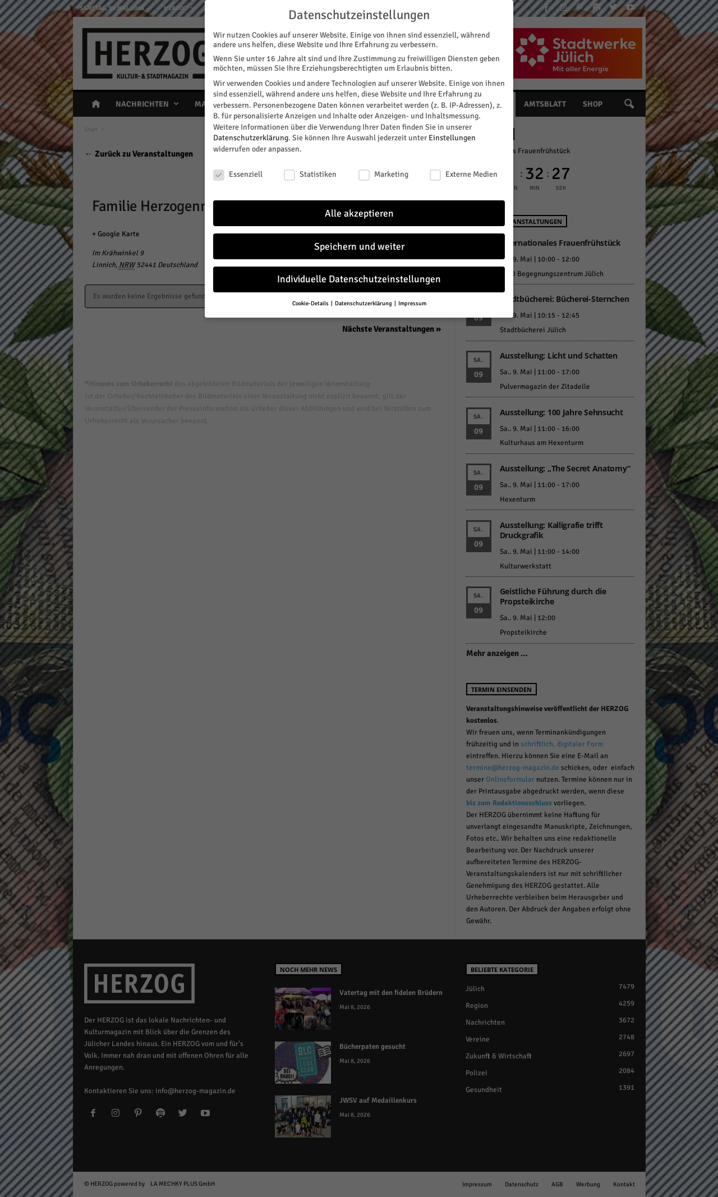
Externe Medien (464, 171)
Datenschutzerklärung (250, 135)
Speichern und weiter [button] (359, 244)
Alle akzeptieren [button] (359, 211)
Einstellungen (452, 135)
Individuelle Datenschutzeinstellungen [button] (359, 277)
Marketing (383, 171)
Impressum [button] (412, 301)
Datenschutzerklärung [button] (364, 301)
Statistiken (310, 171)
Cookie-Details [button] (311, 301)
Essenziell (238, 171)
